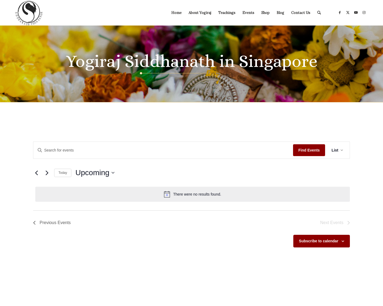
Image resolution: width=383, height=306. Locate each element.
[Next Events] (47, 173)
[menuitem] (176, 13)
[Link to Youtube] (356, 13)
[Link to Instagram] (364, 13)
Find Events (309, 150)
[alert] (192, 194)
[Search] (319, 13)
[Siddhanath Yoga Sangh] (29, 13)
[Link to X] (348, 13)
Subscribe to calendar (318, 241)
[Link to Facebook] (340, 13)
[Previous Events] (36, 173)
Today (62, 173)
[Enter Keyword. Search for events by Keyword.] (163, 150)
